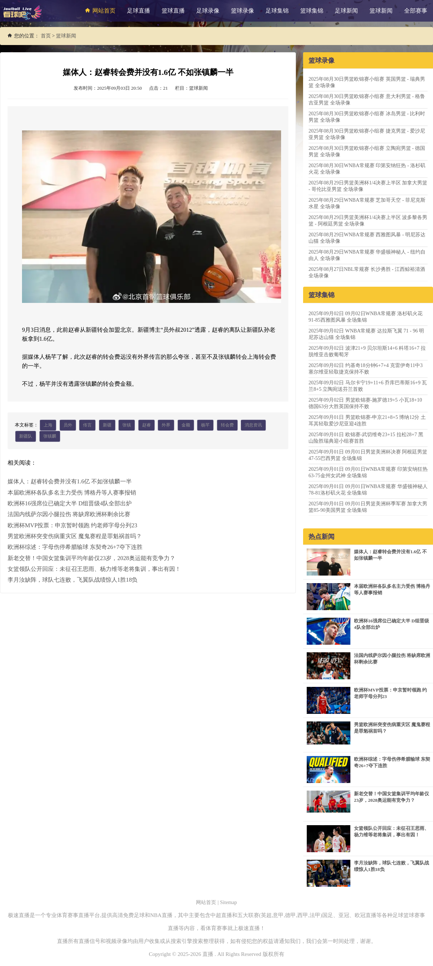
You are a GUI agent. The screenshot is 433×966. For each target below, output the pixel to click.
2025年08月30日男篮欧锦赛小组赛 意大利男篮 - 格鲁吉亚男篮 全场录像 (367, 100)
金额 (185, 425)
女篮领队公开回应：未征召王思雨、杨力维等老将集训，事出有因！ (94, 568)
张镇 (126, 425)
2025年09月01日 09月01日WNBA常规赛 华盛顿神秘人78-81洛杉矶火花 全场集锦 (368, 490)
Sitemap (229, 902)
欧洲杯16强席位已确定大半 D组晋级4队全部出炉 (70, 504)
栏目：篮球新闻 (191, 88)
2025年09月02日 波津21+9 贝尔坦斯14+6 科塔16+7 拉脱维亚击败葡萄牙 (367, 351)
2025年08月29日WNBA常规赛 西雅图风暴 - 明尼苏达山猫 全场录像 (367, 238)
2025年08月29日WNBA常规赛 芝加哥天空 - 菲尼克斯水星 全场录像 (367, 203)
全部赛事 (415, 11)
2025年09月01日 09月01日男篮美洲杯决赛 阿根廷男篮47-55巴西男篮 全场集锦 (368, 455)
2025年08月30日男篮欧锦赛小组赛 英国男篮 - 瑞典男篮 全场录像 (367, 82)
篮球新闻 (381, 11)
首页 (46, 36)
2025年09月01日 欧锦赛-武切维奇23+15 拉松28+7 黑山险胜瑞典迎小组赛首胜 (366, 438)
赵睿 (146, 425)
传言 (87, 425)
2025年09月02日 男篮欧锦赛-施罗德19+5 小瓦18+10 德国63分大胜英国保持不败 (365, 403)
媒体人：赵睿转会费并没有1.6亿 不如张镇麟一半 (70, 482)
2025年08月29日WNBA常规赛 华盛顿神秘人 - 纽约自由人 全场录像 (367, 255)
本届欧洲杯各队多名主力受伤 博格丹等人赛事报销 (72, 493)
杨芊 (205, 425)
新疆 (107, 425)
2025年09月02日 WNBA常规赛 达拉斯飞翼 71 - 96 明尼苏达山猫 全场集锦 (366, 334)
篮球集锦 (311, 11)
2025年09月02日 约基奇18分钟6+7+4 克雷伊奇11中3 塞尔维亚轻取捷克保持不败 (366, 369)
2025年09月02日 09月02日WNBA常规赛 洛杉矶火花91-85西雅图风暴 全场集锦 (366, 317)
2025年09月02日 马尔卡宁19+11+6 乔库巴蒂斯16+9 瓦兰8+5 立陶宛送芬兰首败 (368, 386)
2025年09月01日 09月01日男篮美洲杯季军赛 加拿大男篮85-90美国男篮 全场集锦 (368, 507)
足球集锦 (277, 11)
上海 (48, 425)
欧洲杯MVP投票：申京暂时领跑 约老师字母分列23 (72, 525)
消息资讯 (253, 425)
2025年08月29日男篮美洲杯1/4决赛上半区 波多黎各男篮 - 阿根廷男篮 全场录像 (368, 221)
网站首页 (99, 10)
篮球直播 (173, 11)
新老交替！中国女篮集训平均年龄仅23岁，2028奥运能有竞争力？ (91, 558)
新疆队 (25, 436)
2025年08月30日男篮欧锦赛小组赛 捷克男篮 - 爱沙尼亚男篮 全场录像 (367, 134)
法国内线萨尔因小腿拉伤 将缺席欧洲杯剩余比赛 (69, 514)
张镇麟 (49, 436)
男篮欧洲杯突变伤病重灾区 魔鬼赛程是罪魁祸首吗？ (75, 536)
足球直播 (138, 11)
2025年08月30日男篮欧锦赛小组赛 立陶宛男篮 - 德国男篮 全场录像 (367, 151)
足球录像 (207, 11)
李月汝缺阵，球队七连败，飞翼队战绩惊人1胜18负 (72, 579)
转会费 (227, 425)
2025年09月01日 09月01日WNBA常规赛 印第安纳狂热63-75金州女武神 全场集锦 (368, 472)
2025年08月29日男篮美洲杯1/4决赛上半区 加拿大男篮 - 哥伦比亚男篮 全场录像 (368, 186)
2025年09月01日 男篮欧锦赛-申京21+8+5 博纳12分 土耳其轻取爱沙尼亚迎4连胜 (367, 420)
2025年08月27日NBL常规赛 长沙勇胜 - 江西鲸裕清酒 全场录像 (367, 272)
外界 (166, 425)
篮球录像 (242, 11)
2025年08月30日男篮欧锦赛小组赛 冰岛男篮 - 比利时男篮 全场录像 (367, 117)
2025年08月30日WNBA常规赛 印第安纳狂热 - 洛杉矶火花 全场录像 (367, 169)
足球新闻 (346, 11)
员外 (68, 425)
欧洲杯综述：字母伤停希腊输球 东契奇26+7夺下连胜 (75, 547)
